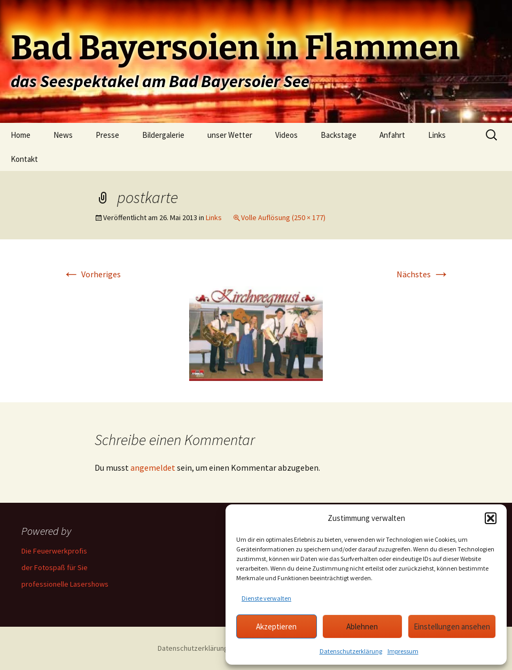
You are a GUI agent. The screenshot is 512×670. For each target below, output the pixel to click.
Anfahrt (392, 135)
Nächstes (423, 274)
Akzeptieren (276, 626)
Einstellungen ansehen (452, 626)
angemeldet (152, 467)
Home (20, 135)
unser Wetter (229, 135)
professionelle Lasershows (64, 584)
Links (437, 135)
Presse (107, 135)
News (63, 135)
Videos (286, 135)
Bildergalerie (163, 135)
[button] (490, 518)
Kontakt (24, 159)
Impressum (402, 651)
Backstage (338, 135)
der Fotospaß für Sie (54, 567)
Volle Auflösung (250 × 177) (283, 217)
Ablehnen (362, 626)
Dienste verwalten (266, 598)
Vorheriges (92, 274)
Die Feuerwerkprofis (54, 551)
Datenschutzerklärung (351, 651)
